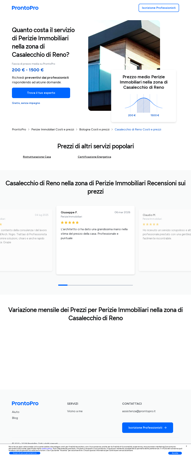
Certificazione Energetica (94, 156)
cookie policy (46, 448)
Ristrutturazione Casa (37, 156)
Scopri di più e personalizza (25, 453)
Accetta (175, 453)
